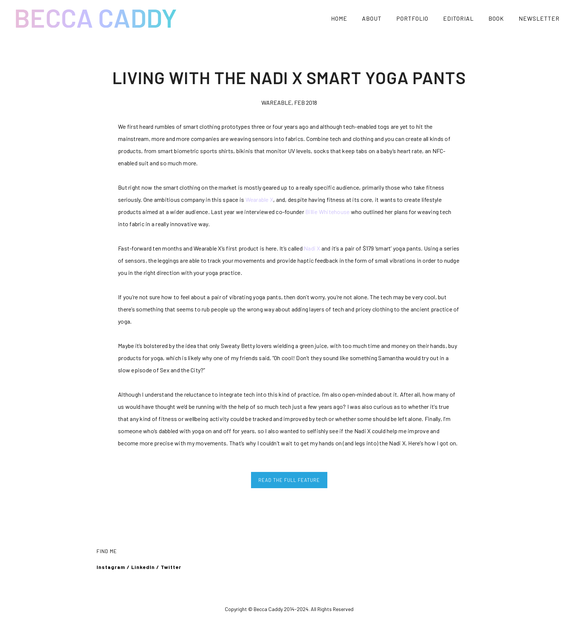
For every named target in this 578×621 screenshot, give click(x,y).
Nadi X (312, 248)
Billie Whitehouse (327, 211)
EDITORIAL (458, 18)
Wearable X (260, 199)
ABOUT (372, 18)
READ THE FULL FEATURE (289, 480)
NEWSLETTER (539, 18)
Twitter (172, 567)
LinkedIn (143, 567)
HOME (339, 18)
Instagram (111, 567)
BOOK (496, 18)
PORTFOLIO (412, 18)
